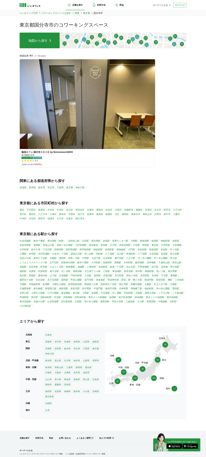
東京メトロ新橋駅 (97, 236)
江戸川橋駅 (53, 232)
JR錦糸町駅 (46, 236)
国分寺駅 (123, 223)
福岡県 (48, 331)
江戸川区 (177, 149)
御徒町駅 (165, 180)
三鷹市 (176, 153)
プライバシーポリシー (40, 444)
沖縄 (81, 423)
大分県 (86, 331)
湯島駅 (175, 180)
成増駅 (112, 236)
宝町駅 (173, 241)
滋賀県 (86, 312)
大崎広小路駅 (59, 223)
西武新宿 (93, 184)
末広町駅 (119, 215)
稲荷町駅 (109, 189)
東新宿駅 (104, 241)
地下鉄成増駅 (125, 236)
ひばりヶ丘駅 (57, 206)
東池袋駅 (116, 210)
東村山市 (147, 153)
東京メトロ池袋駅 (155, 236)
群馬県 (32, 127)
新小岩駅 (174, 193)
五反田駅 (154, 193)
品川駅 (120, 193)
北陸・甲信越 (44, 423)
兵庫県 (67, 312)
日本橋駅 (177, 184)
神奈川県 (80, 127)
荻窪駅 (164, 193)
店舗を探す (75, 5)
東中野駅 (172, 210)
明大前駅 (174, 206)
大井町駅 (128, 202)
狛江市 (81, 153)
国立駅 (34, 236)
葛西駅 (36, 184)
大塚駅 (173, 223)
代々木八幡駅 (144, 197)
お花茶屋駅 (53, 241)
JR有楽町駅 (80, 236)
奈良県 (77, 312)
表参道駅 (100, 219)
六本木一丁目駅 (60, 193)
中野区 (71, 153)
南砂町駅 (149, 228)
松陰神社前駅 (68, 202)
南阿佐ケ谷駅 (26, 219)
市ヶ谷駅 (174, 189)
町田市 (167, 149)
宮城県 (67, 281)
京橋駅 (53, 197)
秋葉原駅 (153, 189)
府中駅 (138, 210)
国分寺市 (80, 158)
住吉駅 (57, 236)
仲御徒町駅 (34, 223)
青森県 (48, 281)
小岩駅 (136, 184)
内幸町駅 (123, 228)
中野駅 (85, 197)
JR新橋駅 (67, 236)
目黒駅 (138, 232)
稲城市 (50, 158)
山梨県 (86, 300)
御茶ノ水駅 (74, 197)
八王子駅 (130, 197)
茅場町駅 (130, 193)
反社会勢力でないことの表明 (91, 444)
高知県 (67, 324)
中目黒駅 (105, 232)
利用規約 (55, 444)
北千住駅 (54, 202)
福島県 (95, 281)
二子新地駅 (178, 232)
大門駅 (131, 189)
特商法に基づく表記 (69, 444)
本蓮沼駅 (107, 215)
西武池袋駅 (172, 236)
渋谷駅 (85, 180)
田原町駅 (42, 210)
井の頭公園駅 (163, 228)
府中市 (167, 153)
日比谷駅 (40, 219)
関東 (34, 423)
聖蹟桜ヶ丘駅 (91, 223)
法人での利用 (105, 377)
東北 (29, 423)
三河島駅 (179, 219)
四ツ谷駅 (89, 193)
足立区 (157, 149)
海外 (87, 423)
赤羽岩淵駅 (44, 193)
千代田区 (31, 149)
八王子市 (42, 153)
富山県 (58, 300)
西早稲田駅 (85, 189)
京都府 (48, 312)
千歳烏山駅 (164, 202)
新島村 (99, 153)
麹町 (170, 219)
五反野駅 (107, 197)
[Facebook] (183, 436)
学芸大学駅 (117, 241)
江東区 (53, 153)
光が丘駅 (130, 206)
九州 (75, 423)
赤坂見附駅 (25, 184)
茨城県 (23, 127)
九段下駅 (96, 197)
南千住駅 (54, 210)
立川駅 (140, 241)
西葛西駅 (151, 241)
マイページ (180, 5)
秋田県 (77, 281)
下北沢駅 (47, 189)
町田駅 (43, 206)
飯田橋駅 (139, 202)
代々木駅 (66, 210)
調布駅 (145, 184)
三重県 (69, 307)
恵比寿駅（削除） (56, 180)
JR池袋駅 (139, 236)
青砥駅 (32, 215)
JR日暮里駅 (66, 241)
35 (164, 284)
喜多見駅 (75, 228)
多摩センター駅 (120, 180)
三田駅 (106, 210)
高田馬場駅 (71, 189)
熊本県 (77, 331)
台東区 (90, 149)
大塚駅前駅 (25, 228)
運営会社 (23, 444)
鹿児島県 (49, 336)
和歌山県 (59, 307)
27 (117, 299)
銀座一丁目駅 (117, 206)
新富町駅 (160, 219)
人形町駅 (91, 206)
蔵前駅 (23, 210)
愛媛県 (58, 324)
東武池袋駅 (25, 241)
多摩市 (90, 153)
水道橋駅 (63, 215)
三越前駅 (130, 241)
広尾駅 (78, 241)
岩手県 (58, 281)
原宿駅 (94, 232)
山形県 (86, 281)
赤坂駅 (106, 180)
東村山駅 (176, 202)
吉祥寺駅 (33, 206)
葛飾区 (139, 149)
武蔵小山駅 (39, 241)
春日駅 (76, 232)
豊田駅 (175, 228)
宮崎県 (95, 331)
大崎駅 (134, 180)
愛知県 (88, 307)
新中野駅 (86, 228)
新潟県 (48, 300)
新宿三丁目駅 (40, 197)
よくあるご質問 (84, 377)
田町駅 (99, 193)
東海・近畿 (56, 423)
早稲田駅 (128, 232)
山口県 (48, 319)
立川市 (60, 158)
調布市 (62, 153)
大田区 (118, 149)
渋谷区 (50, 149)
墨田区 (32, 153)
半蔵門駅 (98, 228)
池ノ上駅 (161, 210)
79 (142, 308)
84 (117, 322)
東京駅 (155, 184)
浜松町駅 (142, 189)
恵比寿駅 (95, 180)
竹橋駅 (23, 223)
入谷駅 (88, 215)
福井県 (77, 300)
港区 (22, 149)
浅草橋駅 (151, 202)
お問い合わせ (65, 377)
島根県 (77, 319)
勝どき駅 (137, 219)
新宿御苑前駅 (75, 223)
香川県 (58, 319)
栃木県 (41, 127)
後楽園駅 (65, 232)
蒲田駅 (62, 197)
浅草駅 (32, 210)
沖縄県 (48, 343)
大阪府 (58, 312)
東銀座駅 (144, 180)
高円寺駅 (89, 219)
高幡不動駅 (136, 223)
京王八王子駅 (161, 223)
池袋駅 (23, 206)
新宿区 (41, 149)
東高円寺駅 (111, 228)
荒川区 (23, 153)
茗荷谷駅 (128, 210)
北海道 (48, 274)
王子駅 (113, 184)
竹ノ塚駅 (116, 232)
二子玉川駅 (164, 232)
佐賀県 (58, 331)
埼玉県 (50, 127)
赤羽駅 (32, 193)
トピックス (24, 404)
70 (124, 311)
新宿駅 (104, 184)
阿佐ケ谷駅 (132, 215)
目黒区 (148, 149)
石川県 (67, 300)
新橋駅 (117, 202)
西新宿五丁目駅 (109, 223)
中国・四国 (67, 423)
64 (159, 299)
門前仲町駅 (76, 215)
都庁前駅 (119, 197)
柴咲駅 (97, 215)
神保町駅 (149, 210)
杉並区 (109, 149)
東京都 (69, 127)
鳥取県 (67, 319)
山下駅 (53, 215)
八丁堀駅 (109, 193)
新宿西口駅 (51, 228)
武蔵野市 (128, 149)
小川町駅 (95, 202)
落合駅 (23, 215)
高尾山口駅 (48, 184)
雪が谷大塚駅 (91, 241)
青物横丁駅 (136, 228)
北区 (117, 153)
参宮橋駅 (38, 228)
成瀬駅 (81, 206)
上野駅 (85, 232)
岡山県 (86, 319)
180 (135, 319)
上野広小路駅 (38, 232)
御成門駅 (149, 219)
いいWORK (111, 444)
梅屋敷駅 (70, 206)
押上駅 (173, 197)
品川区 (69, 149)
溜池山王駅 (76, 193)
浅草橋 (164, 206)
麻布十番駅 (39, 180)
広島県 (95, 319)
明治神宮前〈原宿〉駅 (119, 219)
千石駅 (164, 215)
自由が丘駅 (25, 197)
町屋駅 (46, 223)
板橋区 (109, 153)
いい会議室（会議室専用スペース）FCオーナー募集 (85, 393)
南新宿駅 (63, 228)
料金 (119, 5)
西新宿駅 (77, 210)
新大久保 (35, 189)
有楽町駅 (103, 206)
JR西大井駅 (150, 232)
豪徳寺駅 (42, 215)
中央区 (60, 149)
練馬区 (125, 153)
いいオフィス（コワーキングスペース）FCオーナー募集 (41, 393)
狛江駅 (155, 206)
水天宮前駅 (53, 219)
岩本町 (155, 215)
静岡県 (79, 307)
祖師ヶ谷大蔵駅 (65, 184)
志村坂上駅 (74, 180)
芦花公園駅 (76, 219)
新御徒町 (121, 189)
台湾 (47, 349)
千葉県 (60, 127)
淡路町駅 (107, 202)
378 (154, 317)
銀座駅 (154, 180)
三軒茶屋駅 (81, 184)
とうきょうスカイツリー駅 (33, 202)
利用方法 (99, 5)
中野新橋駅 (143, 206)
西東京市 (135, 153)
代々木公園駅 (161, 197)
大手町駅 (165, 184)
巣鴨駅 (173, 215)
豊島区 (99, 149)
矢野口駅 (24, 232)
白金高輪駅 (25, 180)
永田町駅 (144, 215)
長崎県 (67, 331)
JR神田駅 (58, 189)
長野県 (95, 300)
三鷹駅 (23, 193)
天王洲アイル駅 (93, 210)
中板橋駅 (162, 241)
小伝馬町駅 (25, 245)
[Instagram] (174, 436)
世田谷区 (80, 149)
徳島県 (48, 324)
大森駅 (147, 223)
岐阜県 (48, 307)
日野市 (157, 153)
